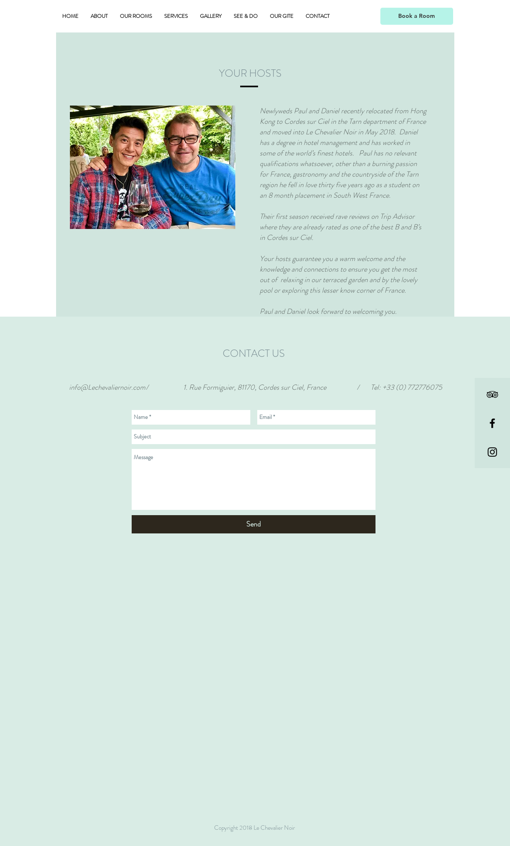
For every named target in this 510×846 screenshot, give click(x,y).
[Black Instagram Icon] (492, 452)
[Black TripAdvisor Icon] (492, 394)
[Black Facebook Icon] (492, 423)
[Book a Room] (416, 16)
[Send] (253, 524)
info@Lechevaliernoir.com (107, 387)
